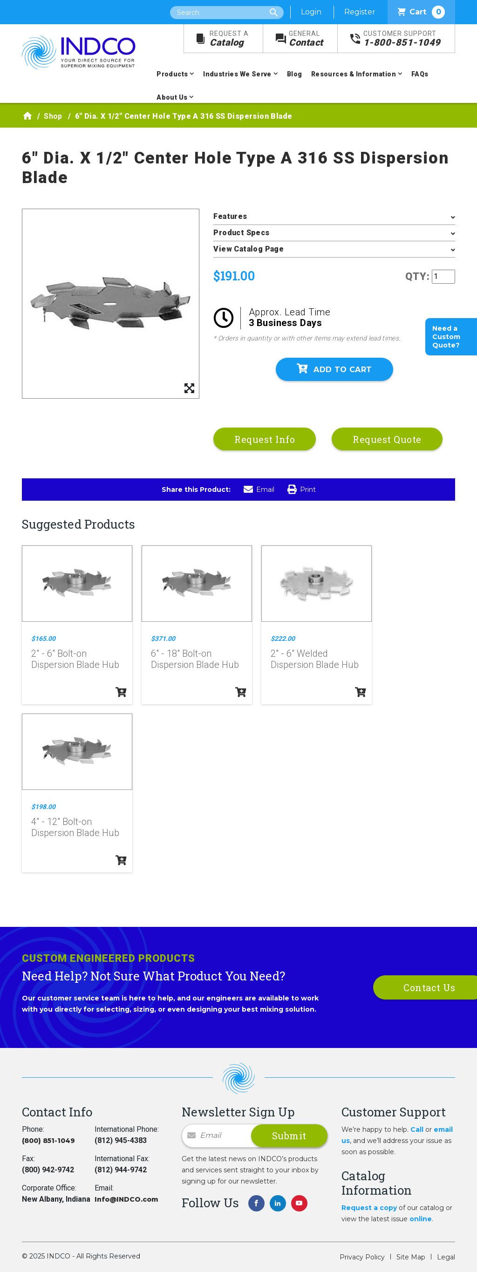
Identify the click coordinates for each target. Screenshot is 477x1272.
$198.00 (43, 806)
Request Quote (387, 439)
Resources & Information (353, 74)
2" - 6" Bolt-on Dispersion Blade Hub (75, 659)
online (420, 1219)
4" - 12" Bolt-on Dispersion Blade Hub (75, 827)
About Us (172, 97)
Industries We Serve (237, 74)
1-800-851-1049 (402, 39)
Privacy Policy (362, 1257)
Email (259, 489)
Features (230, 216)
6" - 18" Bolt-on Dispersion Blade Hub (195, 659)
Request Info (264, 439)
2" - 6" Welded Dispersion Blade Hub (315, 659)
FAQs (420, 74)
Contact (306, 39)
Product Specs (241, 232)
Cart (421, 12)
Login (311, 11)
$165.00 (43, 638)
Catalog (229, 39)
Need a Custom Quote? (446, 336)
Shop (53, 116)
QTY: (417, 276)
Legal (446, 1257)
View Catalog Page (248, 249)
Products (172, 74)
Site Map (410, 1257)
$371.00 (163, 638)
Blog (294, 74)
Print (301, 489)
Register (359, 11)
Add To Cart (334, 369)
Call (416, 1129)
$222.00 (283, 638)
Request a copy (369, 1208)
